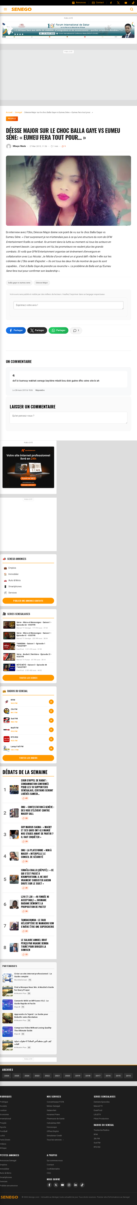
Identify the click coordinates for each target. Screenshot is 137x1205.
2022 (47, 1075)
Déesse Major (42, 283)
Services (10, 593)
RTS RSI (97, 1147)
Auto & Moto (12, 580)
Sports (3, 1127)
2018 (87, 1075)
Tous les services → (55, 1140)
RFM (96, 1134)
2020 (67, 1075)
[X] (55, 1184)
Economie (4, 1114)
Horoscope (52, 1127)
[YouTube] (125, 2)
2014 (128, 1075)
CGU (49, 1173)
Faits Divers (5, 1140)
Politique (4, 1102)
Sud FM (97, 1143)
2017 (98, 1075)
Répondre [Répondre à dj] (40, 390)
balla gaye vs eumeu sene (19, 283)
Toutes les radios (28, 757)
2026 (6, 1075)
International (5, 1119)
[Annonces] (79, 2)
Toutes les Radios (101, 1130)
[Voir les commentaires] (76, 330)
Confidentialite (53, 1169)
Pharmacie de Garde (55, 1119)
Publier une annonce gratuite (28, 600)
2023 (37, 1075)
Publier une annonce (9, 1186)
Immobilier (11, 574)
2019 (77, 1075)
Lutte (2, 1135)
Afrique (3, 1148)
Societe (3, 1106)
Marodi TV (98, 1106)
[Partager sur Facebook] (16, 330)
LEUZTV (97, 1114)
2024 (27, 1075)
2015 (118, 1075)
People (12, 119)
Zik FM (97, 1138)
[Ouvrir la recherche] (132, 9)
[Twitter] (118, 2)
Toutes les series (28, 677)
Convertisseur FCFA (55, 1102)
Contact (50, 1165)
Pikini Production (101, 1119)
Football (3, 1131)
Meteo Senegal (53, 1106)
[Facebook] (111, 2)
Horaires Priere (53, 1114)
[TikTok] (82, 1184)
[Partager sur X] (37, 330)
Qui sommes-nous (55, 1160)
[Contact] (98, 2)
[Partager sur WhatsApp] (58, 330)
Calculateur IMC (54, 1123)
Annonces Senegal (8, 1160)
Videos (3, 1144)
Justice (3, 1110)
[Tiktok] (133, 2)
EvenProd (98, 1110)
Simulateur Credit (54, 1135)
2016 (108, 1075)
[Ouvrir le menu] (5, 9)
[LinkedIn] (75, 1184)
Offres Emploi (53, 1131)
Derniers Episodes (102, 1102)
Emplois (10, 568)
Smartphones (13, 587)
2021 (57, 1075)
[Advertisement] (68, 75)
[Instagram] (69, 1184)
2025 (16, 1075)
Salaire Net (51, 1110)
